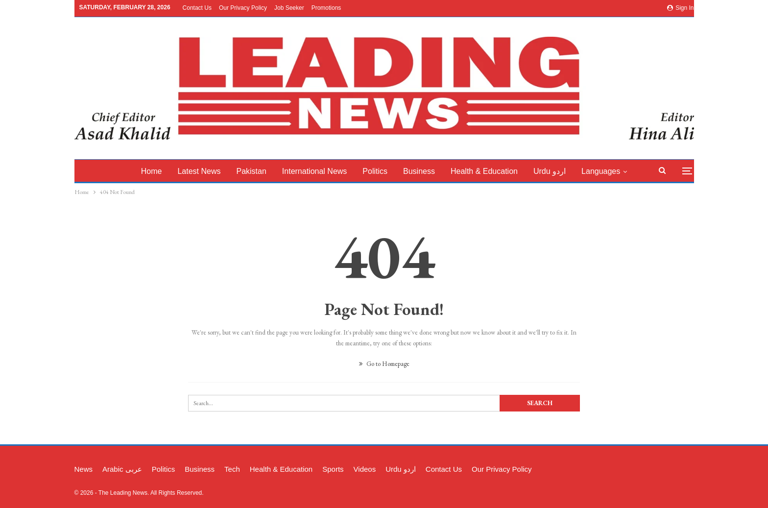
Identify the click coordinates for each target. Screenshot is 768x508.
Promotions (326, 7)
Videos (365, 469)
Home (156, 171)
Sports (332, 469)
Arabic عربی (122, 469)
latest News (205, 171)
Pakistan (259, 171)
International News (323, 171)
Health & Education (497, 171)
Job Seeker (289, 7)
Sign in (680, 7)
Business (431, 171)
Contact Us (197, 7)
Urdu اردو (564, 171)
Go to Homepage (384, 364)
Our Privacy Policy (243, 7)
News (83, 469)
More (606, 171)
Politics (385, 171)
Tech (232, 469)
